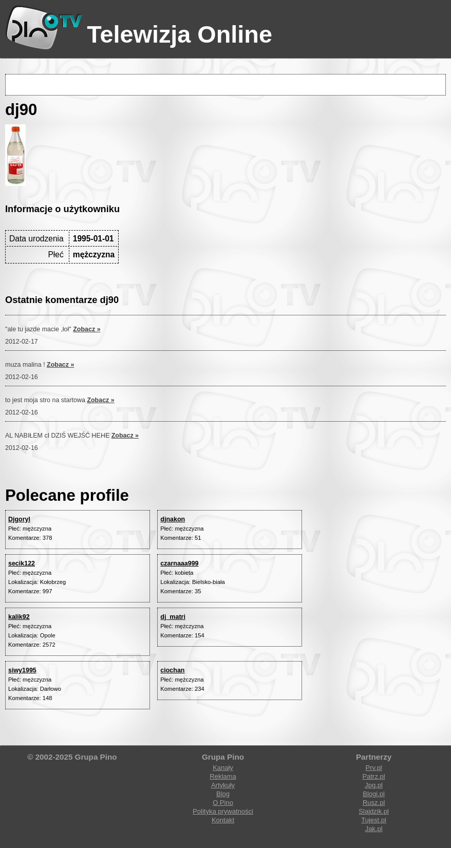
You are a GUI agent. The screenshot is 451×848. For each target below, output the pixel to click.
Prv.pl (373, 767)
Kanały (223, 767)
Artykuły (223, 785)
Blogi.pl (374, 794)
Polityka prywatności (223, 811)
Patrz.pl (374, 776)
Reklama (223, 776)
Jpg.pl (374, 785)
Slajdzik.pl (374, 811)
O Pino (223, 802)
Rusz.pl (374, 802)
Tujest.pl (373, 820)
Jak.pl (374, 829)
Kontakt (223, 820)
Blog (223, 794)
